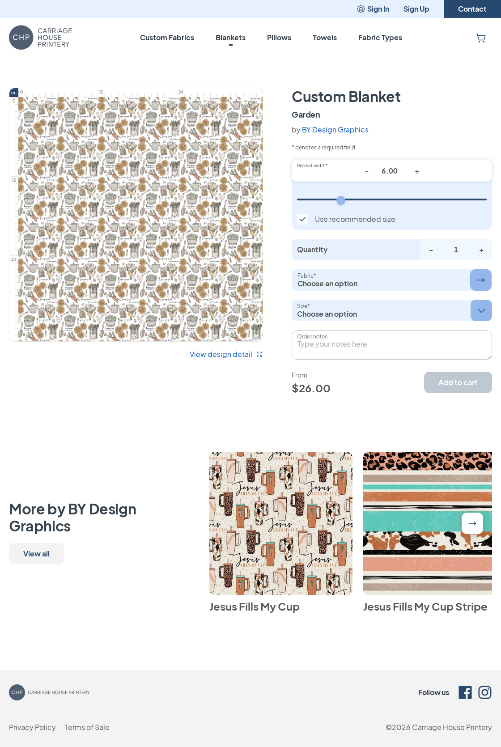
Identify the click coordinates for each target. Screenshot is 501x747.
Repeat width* (312, 165)
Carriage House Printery (452, 727)
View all (36, 553)
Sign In (373, 8)
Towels (325, 37)
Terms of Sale (87, 727)
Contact (472, 8)
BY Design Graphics (335, 129)
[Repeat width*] (392, 171)
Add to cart (458, 382)
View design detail (226, 354)
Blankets (231, 37)
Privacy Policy (32, 727)
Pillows (279, 37)
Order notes (312, 336)
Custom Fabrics (167, 37)
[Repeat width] (392, 199)
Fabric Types (380, 37)
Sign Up (416, 8)
